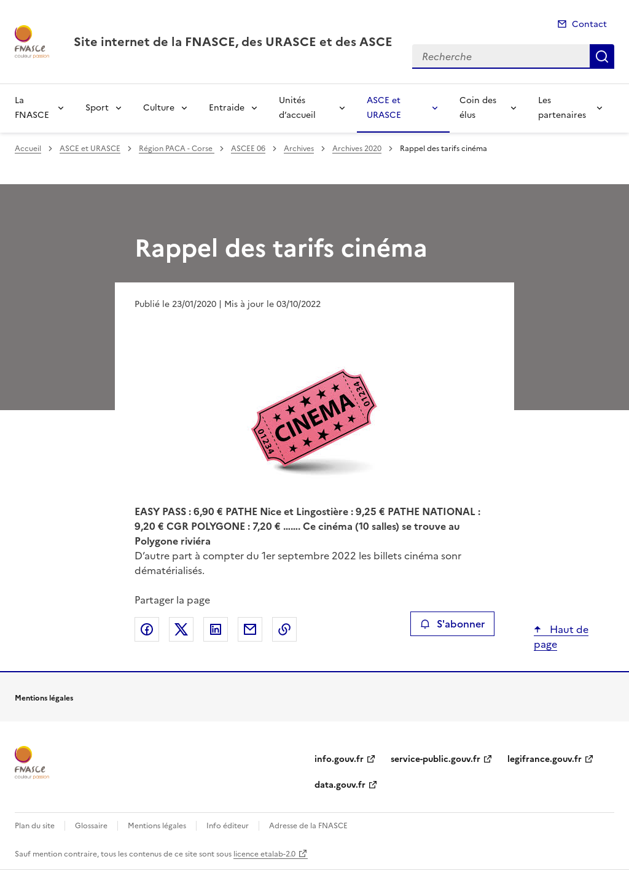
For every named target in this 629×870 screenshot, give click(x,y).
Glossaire (91, 825)
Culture (158, 107)
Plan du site (35, 825)
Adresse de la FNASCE (308, 825)
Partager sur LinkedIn (215, 629)
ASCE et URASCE (384, 108)
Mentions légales (157, 825)
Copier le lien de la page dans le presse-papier (284, 629)
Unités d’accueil (297, 108)
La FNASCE (32, 108)
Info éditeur (227, 825)
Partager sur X (181, 629)
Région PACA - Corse (176, 148)
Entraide (226, 107)
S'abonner (452, 623)
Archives (299, 148)
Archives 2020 (356, 148)
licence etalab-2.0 (264, 854)
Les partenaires (562, 108)
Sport (97, 107)
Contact (589, 24)
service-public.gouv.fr (435, 759)
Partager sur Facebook (147, 629)
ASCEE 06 (248, 148)
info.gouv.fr (339, 759)
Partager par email (250, 629)
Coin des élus (477, 108)
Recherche (602, 56)
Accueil (28, 148)
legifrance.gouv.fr (544, 759)
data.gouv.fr (339, 785)
